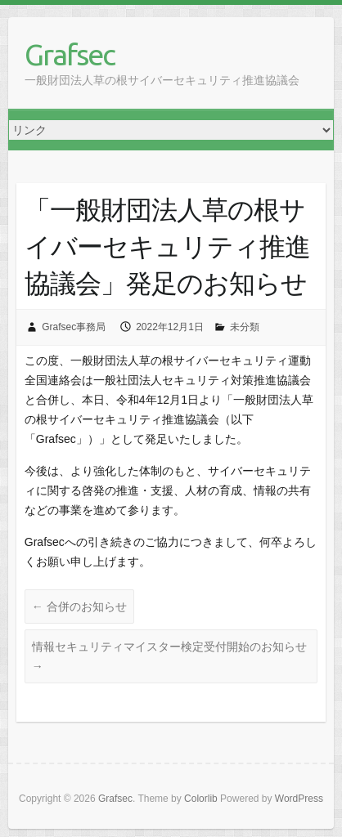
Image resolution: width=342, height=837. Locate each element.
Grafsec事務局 (74, 327)
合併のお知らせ (79, 606)
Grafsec (70, 54)
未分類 (244, 327)
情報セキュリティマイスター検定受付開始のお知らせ (169, 656)
